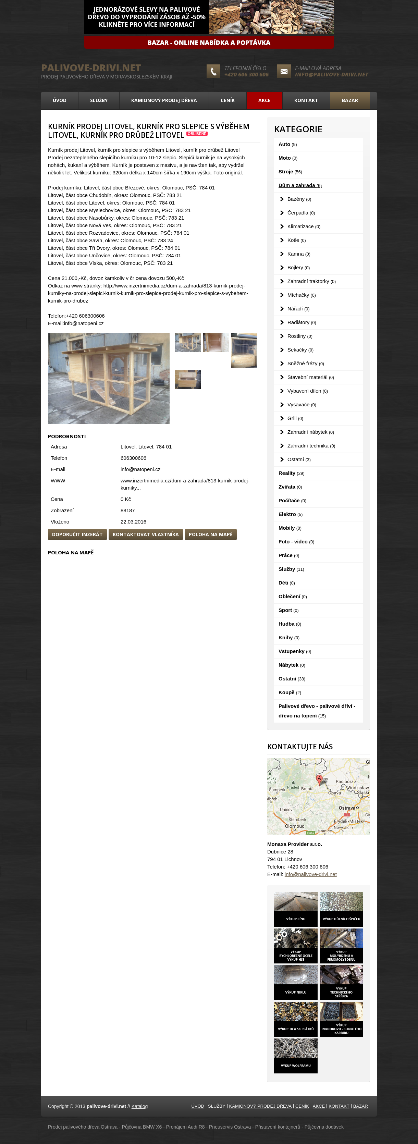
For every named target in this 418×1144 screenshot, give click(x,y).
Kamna (298, 254)
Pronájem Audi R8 (185, 1127)
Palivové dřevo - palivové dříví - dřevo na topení (317, 710)
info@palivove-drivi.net (331, 74)
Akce (264, 100)
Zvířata (290, 487)
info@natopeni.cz (140, 469)
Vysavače (301, 404)
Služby (99, 100)
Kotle (296, 240)
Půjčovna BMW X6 (142, 1127)
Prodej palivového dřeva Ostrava (83, 1127)
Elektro (291, 514)
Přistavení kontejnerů (277, 1127)
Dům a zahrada (300, 185)
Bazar (350, 100)
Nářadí (298, 308)
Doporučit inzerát (77, 534)
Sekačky (300, 350)
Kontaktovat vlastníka (146, 534)
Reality (292, 473)
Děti (287, 583)
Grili (295, 418)
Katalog (140, 1106)
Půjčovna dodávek (324, 1127)
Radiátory (301, 322)
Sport (289, 610)
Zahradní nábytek (310, 432)
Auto (288, 144)
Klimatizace (303, 226)
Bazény (299, 199)
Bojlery (298, 267)
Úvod (59, 100)
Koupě (290, 692)
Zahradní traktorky (311, 281)
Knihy (289, 637)
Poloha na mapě (211, 534)
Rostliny (299, 336)
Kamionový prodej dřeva (164, 100)
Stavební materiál (310, 377)
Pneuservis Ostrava (230, 1127)
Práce (289, 555)
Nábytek (292, 665)
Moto (288, 158)
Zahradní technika (311, 445)
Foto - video (296, 541)
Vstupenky (295, 651)
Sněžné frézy (305, 363)
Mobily (290, 528)
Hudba (290, 624)
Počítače (292, 500)
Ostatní (299, 459)
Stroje (290, 171)
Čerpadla (301, 213)
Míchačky (301, 295)
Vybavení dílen (307, 391)
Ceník (228, 100)
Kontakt (306, 100)
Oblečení (293, 596)
